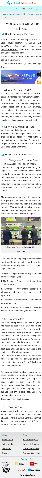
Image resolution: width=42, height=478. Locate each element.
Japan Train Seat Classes (17, 399)
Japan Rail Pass (9, 49)
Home (3, 14)
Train (5, 17)
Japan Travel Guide (17, 14)
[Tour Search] (37, 9)
